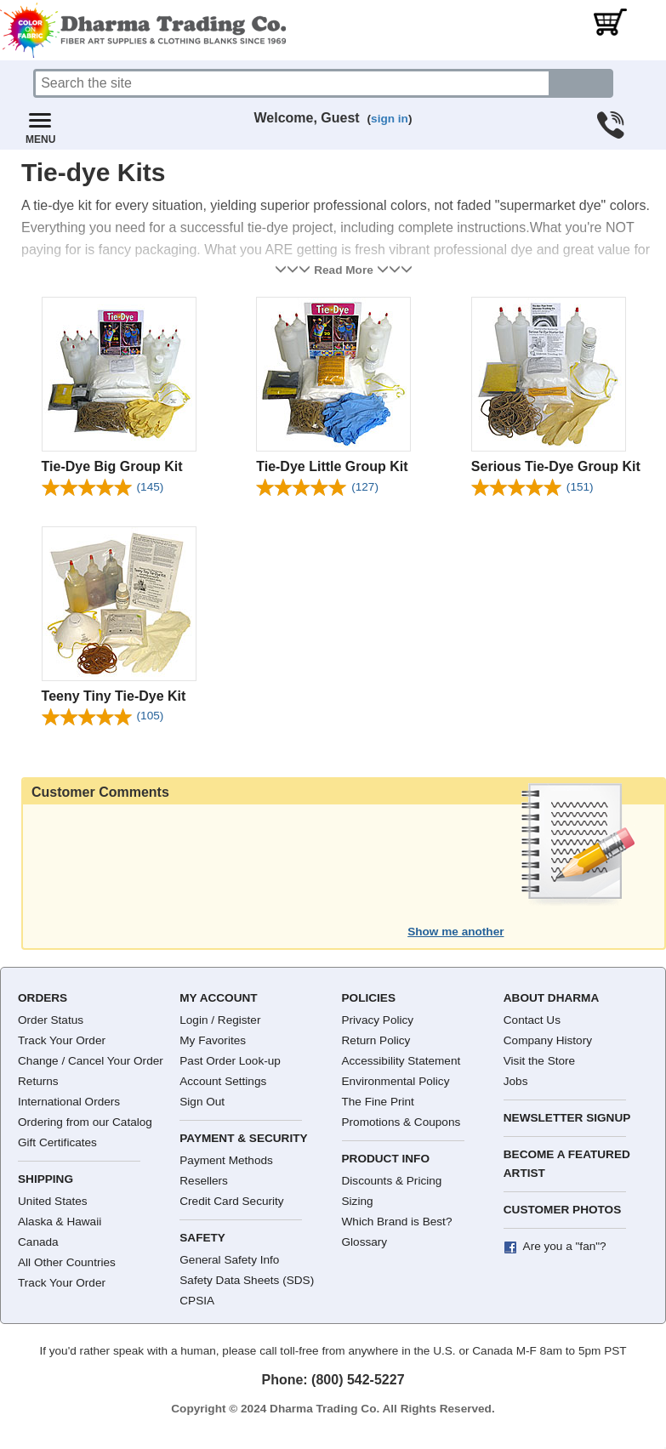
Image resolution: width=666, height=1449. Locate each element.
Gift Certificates (57, 1142)
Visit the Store (539, 1060)
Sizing (357, 1201)
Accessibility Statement (401, 1060)
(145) (150, 486)
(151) (580, 486)
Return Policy (376, 1040)
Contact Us (532, 1020)
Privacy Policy (378, 1020)
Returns (38, 1081)
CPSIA (196, 1300)
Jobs (516, 1081)
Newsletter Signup (567, 1117)
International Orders (69, 1101)
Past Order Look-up (230, 1060)
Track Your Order (61, 1040)
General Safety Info (229, 1259)
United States (53, 1201)
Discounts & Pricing (392, 1180)
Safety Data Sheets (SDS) (246, 1280)
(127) (365, 486)
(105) (150, 715)
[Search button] (581, 83)
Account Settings (222, 1081)
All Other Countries (67, 1262)
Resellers (203, 1180)
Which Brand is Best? (397, 1221)
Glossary (365, 1242)
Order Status (50, 1020)
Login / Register (219, 1020)
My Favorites (212, 1040)
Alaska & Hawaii (59, 1221)
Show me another (455, 931)
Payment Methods (226, 1160)
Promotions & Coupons (401, 1122)
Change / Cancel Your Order (90, 1060)
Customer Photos (562, 1209)
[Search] (292, 83)
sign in (389, 118)
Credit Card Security (231, 1201)
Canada (38, 1242)
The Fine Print (378, 1101)
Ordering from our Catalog (85, 1122)
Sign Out (202, 1101)
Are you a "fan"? (564, 1246)
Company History (548, 1040)
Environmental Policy (396, 1081)
